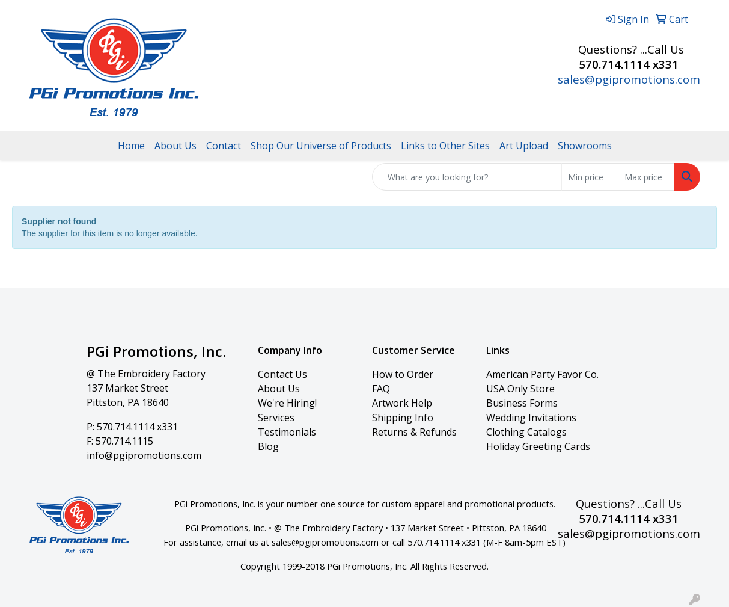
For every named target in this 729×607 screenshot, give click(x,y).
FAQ (381, 388)
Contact (223, 145)
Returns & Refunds (414, 432)
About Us (175, 145)
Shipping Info (402, 417)
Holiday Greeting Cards (538, 446)
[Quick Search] (467, 177)
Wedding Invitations (531, 417)
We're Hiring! (287, 403)
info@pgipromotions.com (144, 455)
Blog (268, 446)
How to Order (402, 374)
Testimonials (287, 432)
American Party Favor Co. (542, 374)
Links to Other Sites (445, 145)
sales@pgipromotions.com (629, 79)
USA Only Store (520, 388)
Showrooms (585, 145)
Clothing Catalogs (526, 432)
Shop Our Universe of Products (321, 145)
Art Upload (523, 145)
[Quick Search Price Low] (589, 177)
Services (276, 417)
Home (131, 145)
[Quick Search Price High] (646, 177)
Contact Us (282, 374)
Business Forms (522, 403)
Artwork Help (402, 403)
